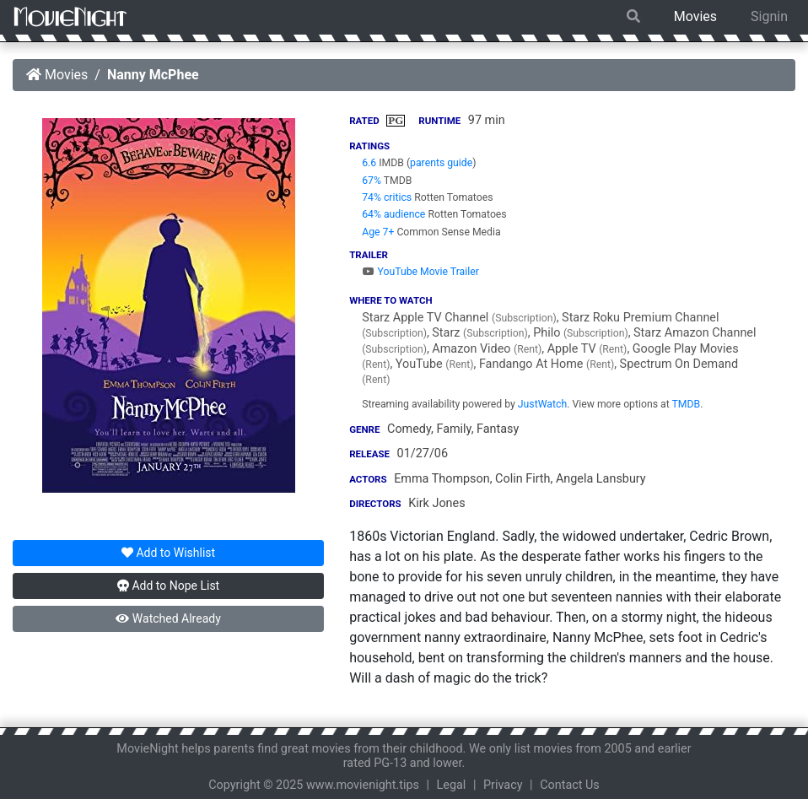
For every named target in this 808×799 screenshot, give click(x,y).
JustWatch (542, 404)
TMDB (686, 404)
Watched (168, 618)
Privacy (503, 785)
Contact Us (570, 785)
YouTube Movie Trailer (420, 272)
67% (371, 180)
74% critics (387, 197)
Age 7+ (378, 232)
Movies (695, 16)
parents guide (441, 163)
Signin (769, 16)
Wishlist (168, 552)
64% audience (393, 214)
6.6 (369, 163)
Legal (451, 785)
